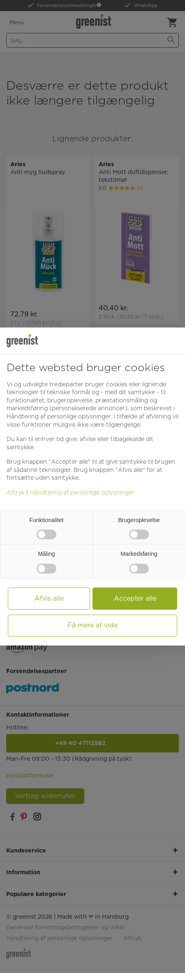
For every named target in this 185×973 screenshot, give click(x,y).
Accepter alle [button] (135, 598)
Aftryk (16, 492)
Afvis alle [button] (49, 598)
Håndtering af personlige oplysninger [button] (59, 416)
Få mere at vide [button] (92, 625)
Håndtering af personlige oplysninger (82, 492)
